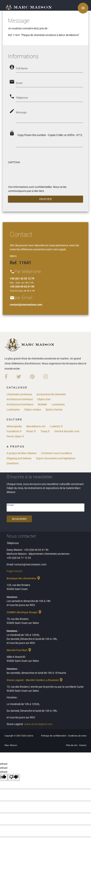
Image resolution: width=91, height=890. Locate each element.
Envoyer (45, 199)
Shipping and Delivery (19, 458)
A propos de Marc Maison (22, 453)
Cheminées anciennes (19, 394)
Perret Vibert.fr (15, 436)
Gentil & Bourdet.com (66, 431)
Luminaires (58, 404)
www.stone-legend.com (38, 724)
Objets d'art (44, 399)
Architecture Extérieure (20, 404)
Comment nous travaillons (56, 453)
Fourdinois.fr (14, 431)
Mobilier (42, 404)
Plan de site (72, 745)
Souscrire (19, 518)
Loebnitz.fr (56, 426)
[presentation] (36, 173)
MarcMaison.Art (35, 426)
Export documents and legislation (55, 458)
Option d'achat (54, 409)
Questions (13, 463)
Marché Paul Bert (19, 650)
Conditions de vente (77, 736)
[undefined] (14, 777)
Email (10, 505)
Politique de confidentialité (54, 736)
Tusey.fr (45, 431)
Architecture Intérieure (20, 399)
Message (21, 112)
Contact (82, 745)
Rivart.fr (31, 431)
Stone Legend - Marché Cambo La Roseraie (35, 680)
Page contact (14, 571)
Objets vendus (32, 409)
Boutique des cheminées (24, 578)
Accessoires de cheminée (51, 394)
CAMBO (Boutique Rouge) (24, 612)
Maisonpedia (14, 426)
